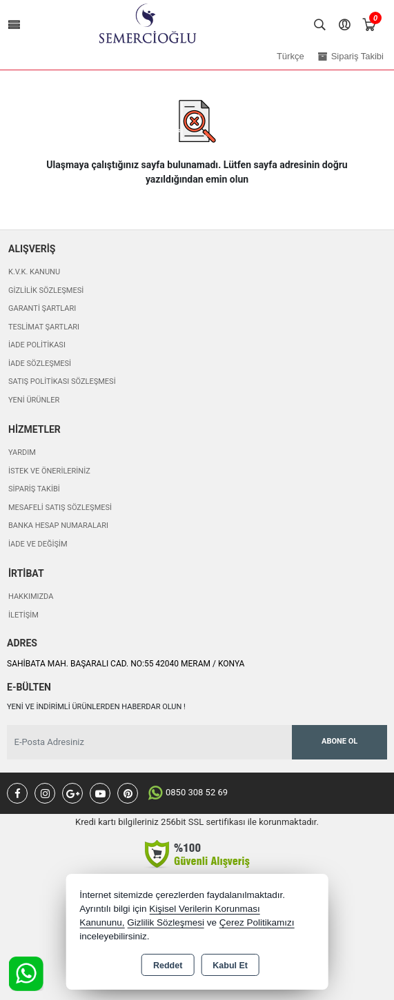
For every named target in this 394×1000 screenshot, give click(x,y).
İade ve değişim (38, 544)
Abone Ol (339, 741)
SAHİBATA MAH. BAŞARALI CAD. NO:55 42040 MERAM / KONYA (125, 664)
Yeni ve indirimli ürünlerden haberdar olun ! (96, 706)
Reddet (167, 965)
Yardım (22, 452)
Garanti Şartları (42, 308)
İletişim (23, 615)
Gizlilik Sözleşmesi (45, 290)
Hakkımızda (30, 596)
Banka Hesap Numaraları (58, 525)
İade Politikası (37, 344)
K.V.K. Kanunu (34, 271)
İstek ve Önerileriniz (49, 471)
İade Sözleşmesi (39, 363)
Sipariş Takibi (34, 488)
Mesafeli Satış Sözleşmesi (60, 507)
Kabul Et (230, 965)
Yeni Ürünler (33, 400)
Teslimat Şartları (43, 327)
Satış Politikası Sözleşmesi (62, 381)
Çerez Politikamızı (257, 922)
